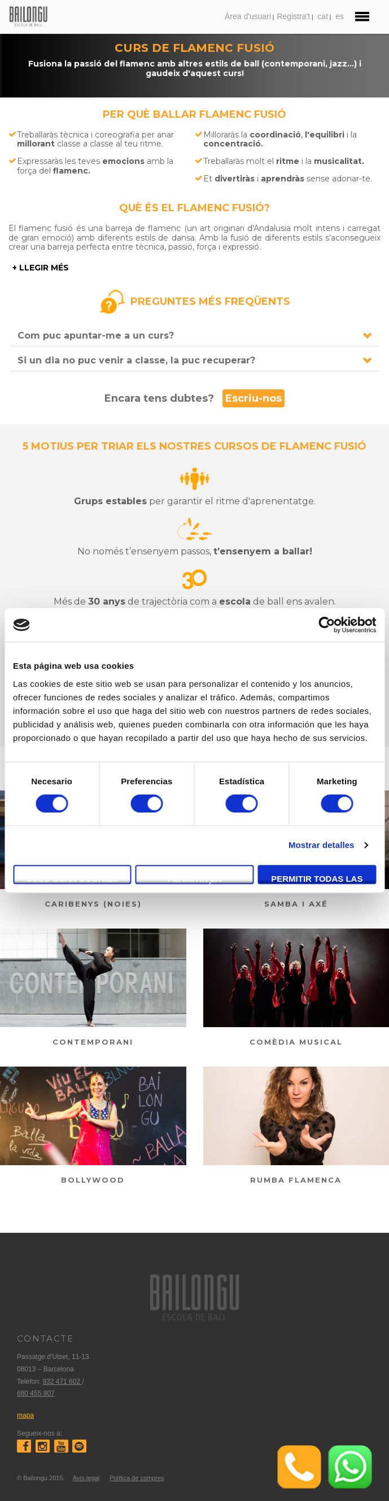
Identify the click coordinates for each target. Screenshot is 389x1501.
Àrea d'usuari (248, 16)
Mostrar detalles (322, 845)
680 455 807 (36, 1393)
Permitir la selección (195, 879)
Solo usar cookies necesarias (72, 879)
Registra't (293, 16)
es (339, 16)
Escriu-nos (253, 398)
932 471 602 (62, 1381)
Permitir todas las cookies (316, 879)
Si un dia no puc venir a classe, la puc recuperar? (136, 360)
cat (322, 16)
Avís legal (86, 1478)
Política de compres (137, 1478)
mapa (25, 1415)
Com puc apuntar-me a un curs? (96, 335)
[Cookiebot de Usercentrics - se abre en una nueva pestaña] (326, 624)
